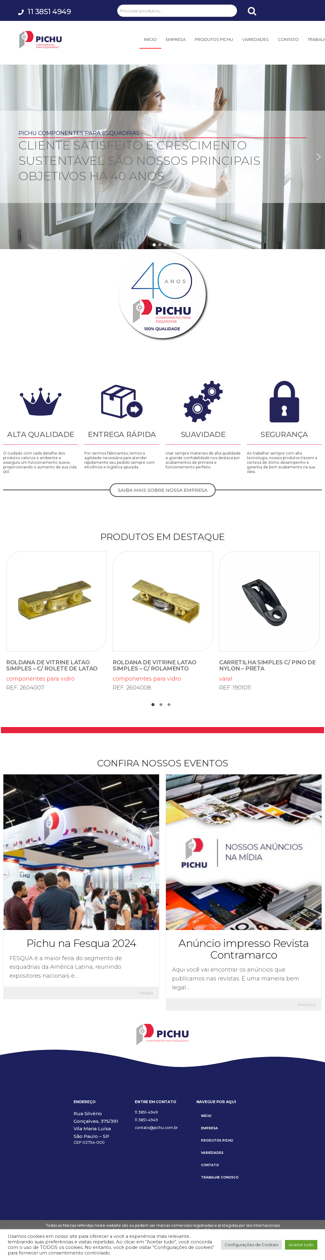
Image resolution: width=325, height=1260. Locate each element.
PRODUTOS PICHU (214, 39)
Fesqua (145, 992)
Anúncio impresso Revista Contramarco (244, 949)
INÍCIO (150, 39)
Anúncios (306, 1004)
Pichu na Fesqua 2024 (81, 943)
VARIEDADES (255, 39)
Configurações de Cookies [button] (251, 1244)
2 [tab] (162, 706)
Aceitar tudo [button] (301, 1244)
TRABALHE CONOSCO (220, 1177)
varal (269, 616)
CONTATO (288, 39)
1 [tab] (154, 706)
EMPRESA (176, 39)
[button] (6, 157)
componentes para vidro (56, 616)
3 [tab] (170, 706)
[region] (162, 157)
